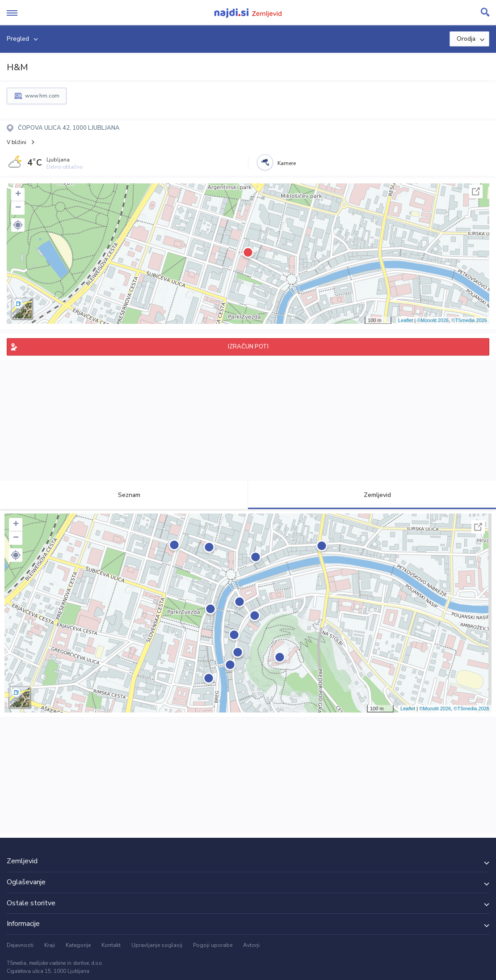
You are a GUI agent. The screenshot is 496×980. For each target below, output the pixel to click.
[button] (18, 225)
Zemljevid (372, 495)
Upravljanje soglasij (156, 945)
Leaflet (405, 320)
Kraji (49, 945)
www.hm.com (42, 95)
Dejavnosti (20, 945)
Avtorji (251, 945)
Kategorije (78, 945)
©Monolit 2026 (433, 320)
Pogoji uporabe (212, 945)
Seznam (124, 495)
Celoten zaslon (476, 191)
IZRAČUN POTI (248, 347)
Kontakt (111, 945)
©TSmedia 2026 (469, 320)
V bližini (16, 142)
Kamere (286, 163)
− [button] (18, 208)
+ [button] (18, 194)
